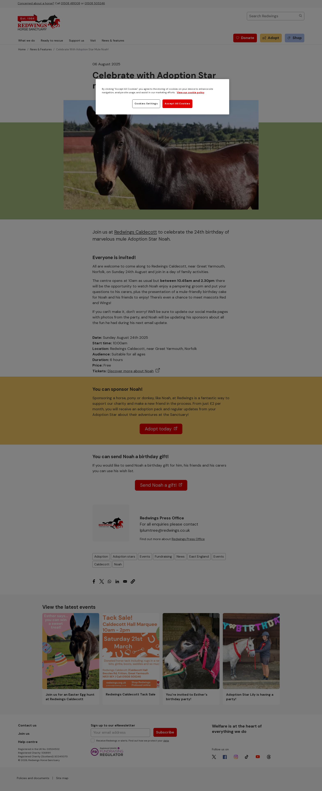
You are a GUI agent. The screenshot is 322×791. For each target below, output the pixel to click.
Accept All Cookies (177, 103)
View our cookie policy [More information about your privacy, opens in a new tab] (190, 92)
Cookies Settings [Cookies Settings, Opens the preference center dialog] (146, 103)
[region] (162, 96)
